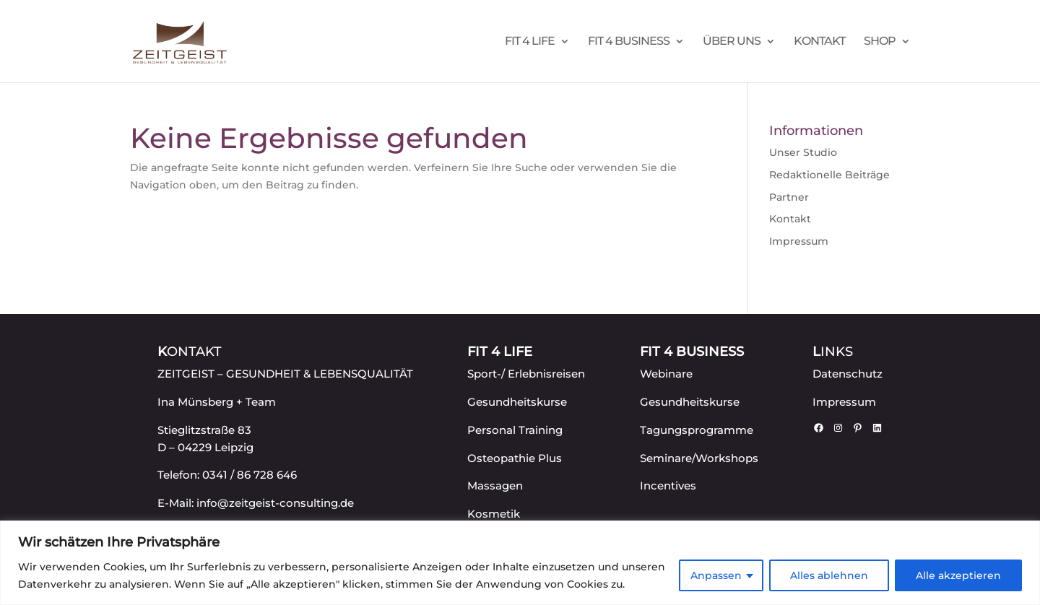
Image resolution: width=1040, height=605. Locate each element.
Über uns (731, 42)
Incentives (668, 485)
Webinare (666, 373)
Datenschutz (847, 373)
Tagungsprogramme (696, 430)
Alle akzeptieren (958, 575)
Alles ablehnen (829, 575)
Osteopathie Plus (514, 458)
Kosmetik (493, 514)
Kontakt (819, 42)
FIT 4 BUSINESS (629, 42)
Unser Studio (803, 152)
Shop (880, 42)
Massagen (495, 485)
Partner (789, 197)
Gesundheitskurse (517, 402)
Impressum (798, 241)
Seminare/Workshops (699, 458)
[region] (520, 563)
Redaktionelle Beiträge (829, 174)
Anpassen (716, 575)
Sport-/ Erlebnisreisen (526, 373)
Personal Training (515, 430)
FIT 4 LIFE (530, 42)
